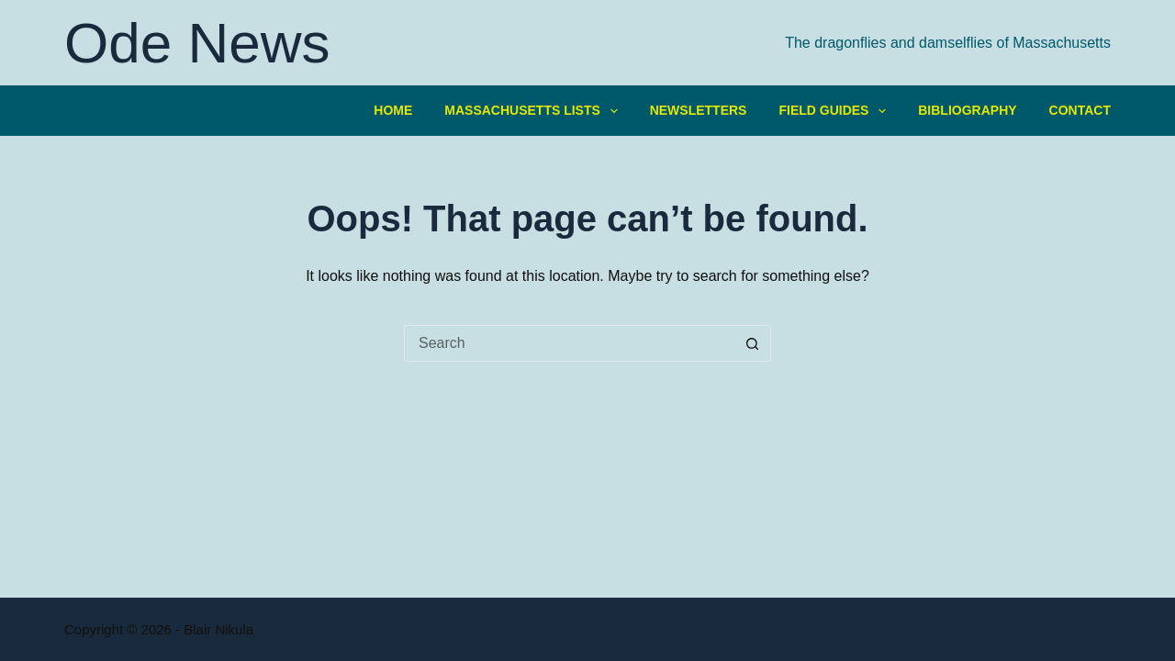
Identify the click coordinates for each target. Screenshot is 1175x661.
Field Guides (835, 111)
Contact (1080, 110)
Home (393, 110)
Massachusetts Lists (534, 111)
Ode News (197, 42)
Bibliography (967, 110)
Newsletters (698, 110)
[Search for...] (569, 343)
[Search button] (752, 343)
